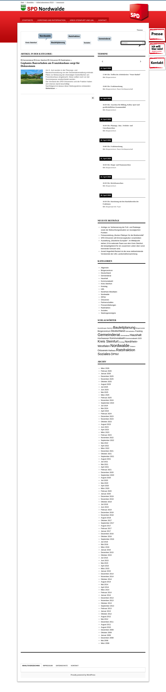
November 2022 (107, 438)
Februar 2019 (106, 510)
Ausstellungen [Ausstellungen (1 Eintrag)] (102, 328)
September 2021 (107, 456)
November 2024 (107, 400)
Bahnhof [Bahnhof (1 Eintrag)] (110, 328)
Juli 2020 (104, 480)
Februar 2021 (106, 470)
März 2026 (105, 368)
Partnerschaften (107, 302)
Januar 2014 (106, 595)
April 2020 (105, 486)
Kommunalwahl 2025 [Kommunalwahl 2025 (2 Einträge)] (133, 338)
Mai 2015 (104, 563)
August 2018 (106, 518)
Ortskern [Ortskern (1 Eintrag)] (132, 346)
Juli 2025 (104, 387)
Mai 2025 (104, 392)
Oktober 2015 (106, 555)
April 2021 (105, 467)
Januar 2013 (106, 611)
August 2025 (106, 384)
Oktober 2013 (106, 603)
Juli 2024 (104, 406)
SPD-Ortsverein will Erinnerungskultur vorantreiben (121, 238)
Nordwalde (45, 36)
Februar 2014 (106, 592)
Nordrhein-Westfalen (109, 292)
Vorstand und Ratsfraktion (51, 20)
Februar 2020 (106, 491)
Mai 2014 (104, 584)
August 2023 (106, 424)
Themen (140, 30)
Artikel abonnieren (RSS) (45, 2)
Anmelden (30, 2)
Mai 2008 (104, 640)
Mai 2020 (104, 483)
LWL (102, 289)
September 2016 (107, 539)
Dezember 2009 (107, 630)
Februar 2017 (106, 528)
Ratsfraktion (74, 36)
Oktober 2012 (106, 614)
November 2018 (107, 515)
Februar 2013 (106, 608)
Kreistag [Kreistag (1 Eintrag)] (121, 342)
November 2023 (107, 419)
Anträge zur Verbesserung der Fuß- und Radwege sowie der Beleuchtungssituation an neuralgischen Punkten (121, 230)
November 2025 (107, 379)
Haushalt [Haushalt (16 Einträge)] (135, 335)
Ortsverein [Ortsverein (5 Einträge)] (103, 350)
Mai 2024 (104, 408)
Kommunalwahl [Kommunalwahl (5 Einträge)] (117, 338)
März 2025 (105, 395)
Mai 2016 (104, 544)
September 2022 (107, 440)
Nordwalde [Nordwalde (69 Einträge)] (119, 345)
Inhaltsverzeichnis (31, 665)
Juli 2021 (104, 462)
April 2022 (105, 446)
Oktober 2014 (106, 579)
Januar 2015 (106, 571)
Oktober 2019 (106, 502)
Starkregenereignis (108, 313)
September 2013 (107, 606)
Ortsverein (54, 60)
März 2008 (105, 643)
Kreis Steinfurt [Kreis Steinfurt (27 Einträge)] (108, 341)
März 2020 (105, 488)
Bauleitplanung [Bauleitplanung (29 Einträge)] (124, 327)
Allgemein (105, 268)
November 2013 (107, 600)
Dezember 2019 (107, 496)
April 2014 (105, 587)
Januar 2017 (106, 531)
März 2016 (105, 547)
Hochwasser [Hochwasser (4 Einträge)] (103, 338)
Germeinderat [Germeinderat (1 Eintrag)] (124, 335)
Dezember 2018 (107, 512)
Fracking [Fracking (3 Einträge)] (139, 331)
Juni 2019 (105, 507)
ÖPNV (103, 297)
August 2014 (106, 582)
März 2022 (105, 448)
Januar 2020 (106, 494)
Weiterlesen (51, 88)
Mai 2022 (104, 443)
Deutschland (106, 273)
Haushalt (104, 278)
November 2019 (107, 499)
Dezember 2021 (107, 451)
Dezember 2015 (107, 552)
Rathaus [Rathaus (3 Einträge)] (112, 350)
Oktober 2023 (106, 422)
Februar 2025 (106, 398)
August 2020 (106, 478)
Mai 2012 (104, 619)
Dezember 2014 (107, 574)
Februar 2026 (106, 371)
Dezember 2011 (107, 622)
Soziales (87, 43)
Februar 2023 (106, 435)
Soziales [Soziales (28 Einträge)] (104, 354)
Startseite (27, 20)
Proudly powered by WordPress (83, 675)
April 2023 (105, 430)
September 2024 (107, 403)
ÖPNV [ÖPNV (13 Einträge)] (115, 354)
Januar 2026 (106, 374)
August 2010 (106, 627)
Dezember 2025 (107, 376)
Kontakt (102, 20)
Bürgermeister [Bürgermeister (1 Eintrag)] (140, 328)
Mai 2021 (104, 464)
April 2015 (105, 566)
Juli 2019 (104, 504)
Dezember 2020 (107, 472)
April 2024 (105, 411)
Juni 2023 (105, 427)
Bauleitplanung (58, 42)
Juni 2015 (105, 560)
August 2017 (106, 526)
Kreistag (104, 286)
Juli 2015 (104, 558)
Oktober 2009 (106, 632)
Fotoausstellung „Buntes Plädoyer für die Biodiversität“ (122, 235)
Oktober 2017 (106, 520)
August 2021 (106, 459)
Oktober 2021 (106, 454)
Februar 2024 (106, 414)
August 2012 (106, 617)
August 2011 (106, 625)
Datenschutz (62, 665)
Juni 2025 (105, 390)
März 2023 (105, 432)
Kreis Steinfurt (31, 43)
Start (22, 2)
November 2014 (107, 576)
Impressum (60, 2)
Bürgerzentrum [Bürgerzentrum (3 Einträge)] (104, 331)
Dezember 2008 (107, 638)
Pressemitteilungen (108, 305)
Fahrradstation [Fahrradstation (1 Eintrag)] (130, 331)
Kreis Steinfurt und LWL (82, 20)
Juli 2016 (104, 542)
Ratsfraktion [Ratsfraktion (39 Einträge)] (125, 350)
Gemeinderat (104, 39)
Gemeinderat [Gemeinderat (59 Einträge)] (109, 334)
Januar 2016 (106, 550)
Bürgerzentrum (107, 270)
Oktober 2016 (106, 536)
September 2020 (107, 475)
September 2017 (107, 523)
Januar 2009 (106, 635)
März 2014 (105, 590)
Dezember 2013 (107, 598)
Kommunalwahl (107, 281)
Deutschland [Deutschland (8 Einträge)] (118, 330)
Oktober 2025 (106, 382)
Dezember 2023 (107, 416)
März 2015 (105, 568)
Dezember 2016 (107, 534)
